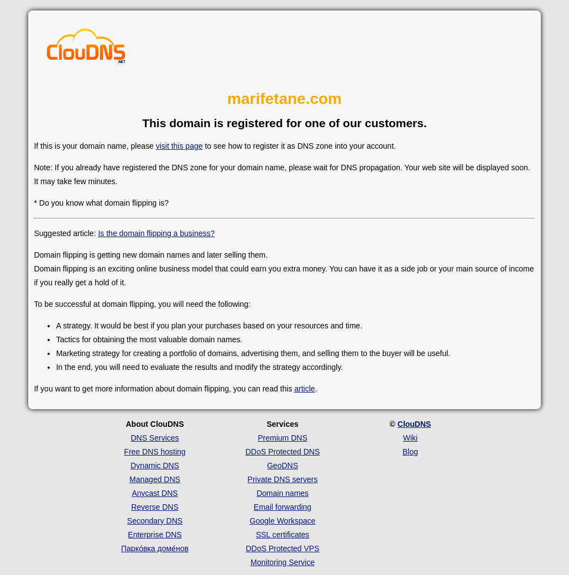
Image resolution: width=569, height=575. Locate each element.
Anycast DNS (155, 493)
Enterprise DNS (154, 534)
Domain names (283, 493)
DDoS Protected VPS (282, 548)
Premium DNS (282, 437)
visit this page (179, 146)
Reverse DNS (155, 507)
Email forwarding (282, 507)
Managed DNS (154, 479)
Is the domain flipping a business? (156, 233)
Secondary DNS (154, 520)
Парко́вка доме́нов (155, 548)
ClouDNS (414, 424)
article (304, 388)
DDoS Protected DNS (283, 451)
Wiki (410, 437)
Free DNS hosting (154, 451)
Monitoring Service (282, 562)
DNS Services (154, 437)
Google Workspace (283, 520)
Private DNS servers (283, 479)
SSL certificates (283, 534)
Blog (410, 451)
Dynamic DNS (154, 465)
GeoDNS (282, 465)
